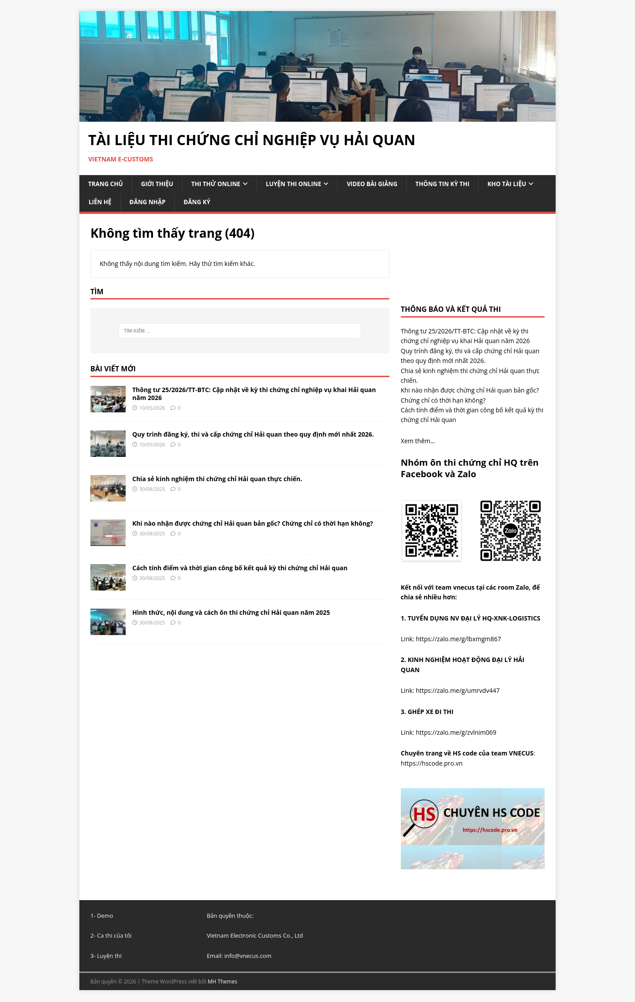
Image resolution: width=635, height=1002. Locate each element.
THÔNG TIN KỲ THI (454, 184)
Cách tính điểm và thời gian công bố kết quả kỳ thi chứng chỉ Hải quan (239, 569)
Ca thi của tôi (114, 936)
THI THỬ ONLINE (220, 184)
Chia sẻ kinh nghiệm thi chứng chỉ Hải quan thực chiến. (217, 479)
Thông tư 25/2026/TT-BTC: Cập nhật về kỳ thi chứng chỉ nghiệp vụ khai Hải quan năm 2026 (254, 394)
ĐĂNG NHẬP (216, 202)
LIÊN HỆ (167, 202)
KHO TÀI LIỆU (109, 202)
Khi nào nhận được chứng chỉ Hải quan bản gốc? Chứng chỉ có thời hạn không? (252, 524)
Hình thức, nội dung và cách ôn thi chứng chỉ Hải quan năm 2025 (231, 613)
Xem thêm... (418, 441)
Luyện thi (109, 957)
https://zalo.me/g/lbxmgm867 (458, 640)
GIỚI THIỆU (159, 184)
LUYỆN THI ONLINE (300, 184)
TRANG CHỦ (106, 184)
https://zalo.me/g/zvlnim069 (456, 733)
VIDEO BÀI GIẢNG (381, 184)
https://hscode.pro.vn (432, 764)
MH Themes (222, 982)
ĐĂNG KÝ (266, 202)
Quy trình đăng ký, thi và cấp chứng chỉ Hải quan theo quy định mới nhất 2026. (253, 435)
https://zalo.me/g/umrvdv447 (458, 691)
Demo (105, 916)
